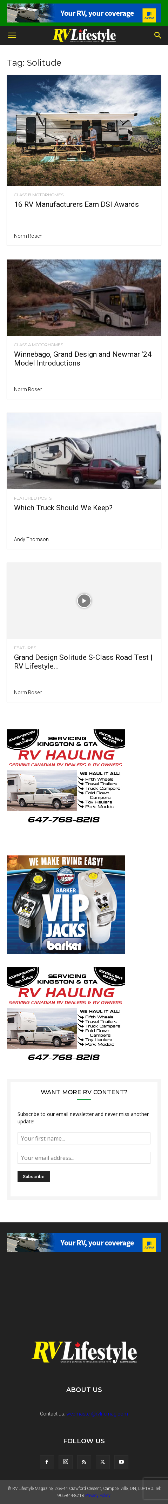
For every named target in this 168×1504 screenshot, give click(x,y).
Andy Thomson (31, 539)
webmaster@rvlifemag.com (97, 1414)
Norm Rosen (28, 236)
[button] (12, 35)
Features (25, 648)
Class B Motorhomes (38, 195)
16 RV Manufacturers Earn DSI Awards (76, 204)
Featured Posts (33, 498)
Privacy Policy (97, 1495)
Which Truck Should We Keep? (63, 508)
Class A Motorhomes (38, 345)
